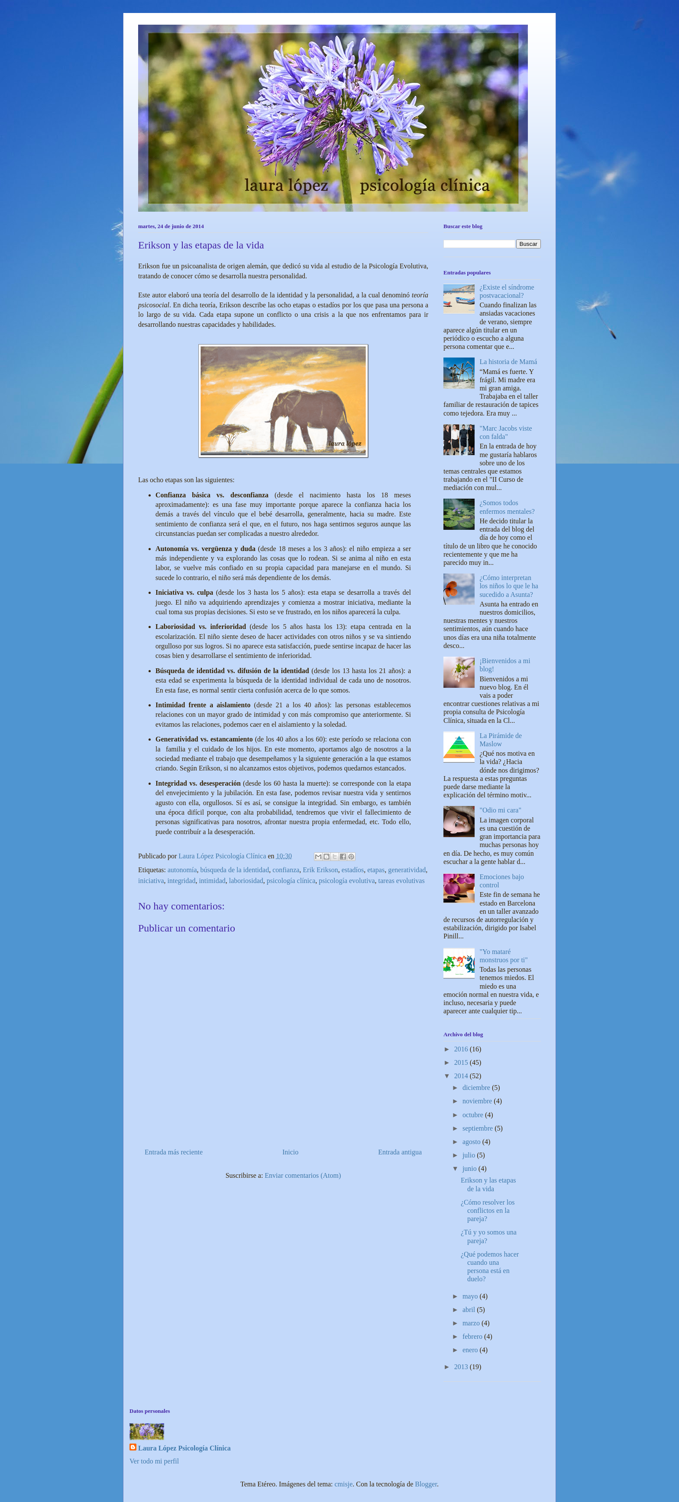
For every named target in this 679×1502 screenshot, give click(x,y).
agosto (472, 1141)
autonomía (182, 869)
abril (469, 1309)
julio (469, 1155)
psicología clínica (291, 880)
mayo (471, 1296)
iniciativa (151, 880)
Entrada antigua (400, 1152)
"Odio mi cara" (500, 810)
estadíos (353, 869)
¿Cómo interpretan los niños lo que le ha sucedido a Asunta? (508, 586)
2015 (462, 1062)
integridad (182, 880)
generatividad (407, 869)
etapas (376, 869)
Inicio (290, 1152)
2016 (462, 1049)
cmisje (344, 1484)
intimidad (212, 880)
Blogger (426, 1484)
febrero (473, 1336)
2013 (462, 1366)
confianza (285, 869)
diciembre (477, 1087)
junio (470, 1168)
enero (471, 1350)
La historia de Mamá (508, 361)
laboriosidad (246, 880)
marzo (472, 1323)
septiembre (478, 1128)
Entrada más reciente (174, 1152)
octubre (473, 1114)
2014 (462, 1076)
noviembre (478, 1101)
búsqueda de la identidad (234, 869)
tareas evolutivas (401, 880)
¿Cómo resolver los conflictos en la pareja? (487, 1210)
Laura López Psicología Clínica (184, 1448)
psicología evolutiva (347, 880)
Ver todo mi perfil (154, 1461)
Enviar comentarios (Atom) (303, 1175)
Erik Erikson (320, 869)
